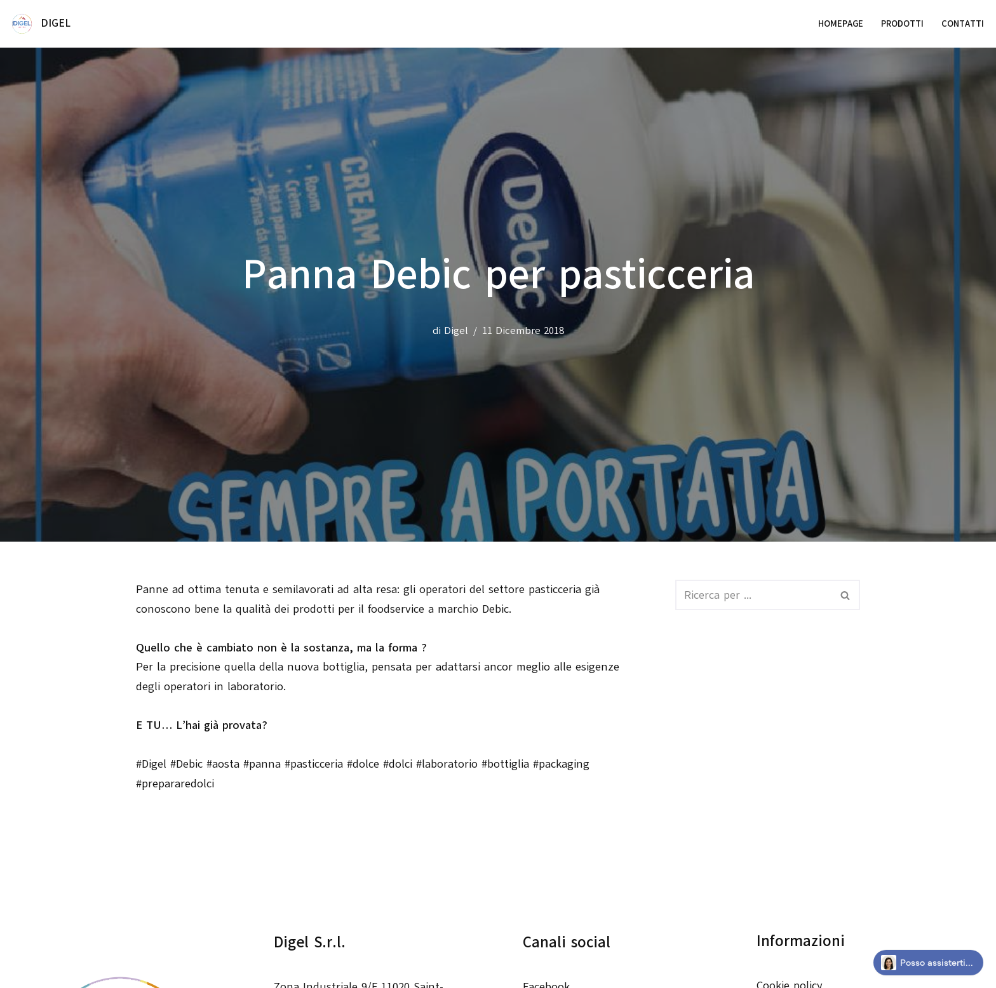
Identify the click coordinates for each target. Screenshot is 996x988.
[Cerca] (753, 595)
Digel (456, 330)
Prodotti (902, 23)
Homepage (840, 23)
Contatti (962, 23)
